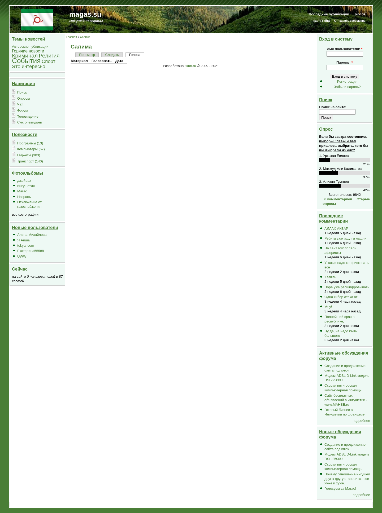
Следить (112, 55)
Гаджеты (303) (28, 155)
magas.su (85, 14)
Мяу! (328, 307)
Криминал (25, 55)
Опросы (23, 98)
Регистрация (347, 81)
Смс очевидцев (29, 122)
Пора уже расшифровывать (346, 287)
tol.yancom (25, 245)
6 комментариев (338, 199)
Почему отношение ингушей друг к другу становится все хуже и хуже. (347, 478)
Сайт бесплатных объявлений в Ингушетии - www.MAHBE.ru (345, 399)
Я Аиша (23, 240)
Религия (49, 55)
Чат (20, 104)
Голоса (134, 55)
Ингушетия (26, 186)
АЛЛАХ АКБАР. (336, 229)
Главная (71, 37)
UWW (21, 256)
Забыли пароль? (347, 87)
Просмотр (87, 55)
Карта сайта (321, 20)
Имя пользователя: (345, 49)
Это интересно (28, 66)
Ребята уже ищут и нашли (345, 238)
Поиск (22, 92)
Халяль (330, 277)
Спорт (48, 61)
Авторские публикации (30, 46)
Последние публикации (329, 14)
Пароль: (344, 62)
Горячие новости (28, 51)
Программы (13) (30, 143)
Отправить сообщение (350, 20)
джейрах (24, 181)
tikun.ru (190, 66)
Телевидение (27, 116)
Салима (85, 37)
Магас (22, 191)
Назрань (24, 197)
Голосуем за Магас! (340, 488)
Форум (22, 110)
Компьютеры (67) (31, 149)
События (26, 61)
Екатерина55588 (30, 251)
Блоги (360, 14)
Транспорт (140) (30, 161)
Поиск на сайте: (332, 107)
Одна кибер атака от (341, 297)
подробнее (361, 421)
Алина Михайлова (31, 235)
